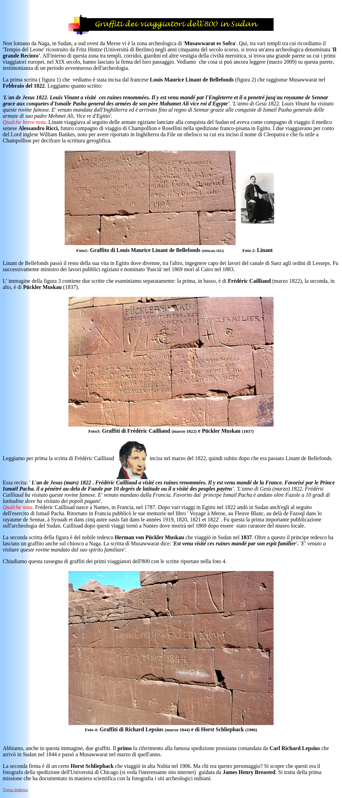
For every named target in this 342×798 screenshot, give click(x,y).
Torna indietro (15, 789)
